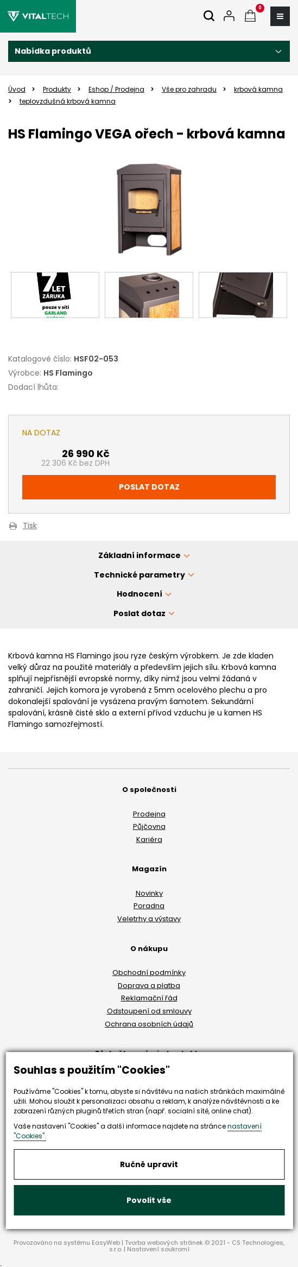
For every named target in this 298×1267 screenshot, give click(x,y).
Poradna (149, 906)
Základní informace (139, 555)
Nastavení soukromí (158, 1249)
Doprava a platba (149, 985)
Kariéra (149, 839)
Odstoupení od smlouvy (149, 1011)
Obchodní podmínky (149, 972)
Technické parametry (139, 574)
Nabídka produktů (53, 51)
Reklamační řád (149, 998)
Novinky (149, 893)
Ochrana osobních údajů (149, 1024)
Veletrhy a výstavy (149, 919)
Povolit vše (149, 1200)
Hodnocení (139, 593)
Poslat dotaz (149, 487)
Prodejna (149, 814)
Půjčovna (149, 826)
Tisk (30, 526)
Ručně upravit (149, 1164)
